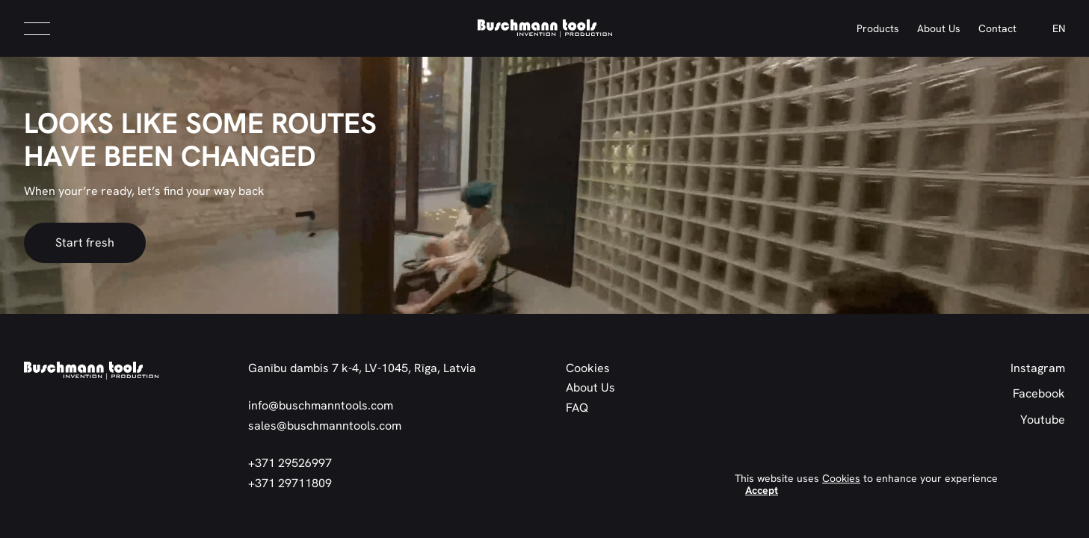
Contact (997, 28)
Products (878, 28)
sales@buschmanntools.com (324, 426)
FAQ (577, 408)
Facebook (1039, 394)
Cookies (588, 368)
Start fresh (84, 242)
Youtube (1042, 420)
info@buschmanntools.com (320, 405)
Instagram (1038, 368)
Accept (761, 490)
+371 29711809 (290, 483)
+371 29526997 (290, 463)
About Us (938, 28)
